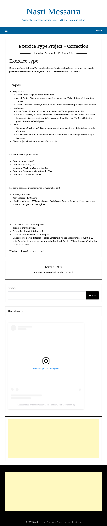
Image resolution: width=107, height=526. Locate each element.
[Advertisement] (53, 438)
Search (12, 288)
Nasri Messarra (53, 11)
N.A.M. (70, 53)
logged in (50, 272)
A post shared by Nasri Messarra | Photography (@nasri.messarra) (46, 405)
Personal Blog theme (73, 522)
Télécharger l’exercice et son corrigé (26, 251)
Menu (99, 30)
